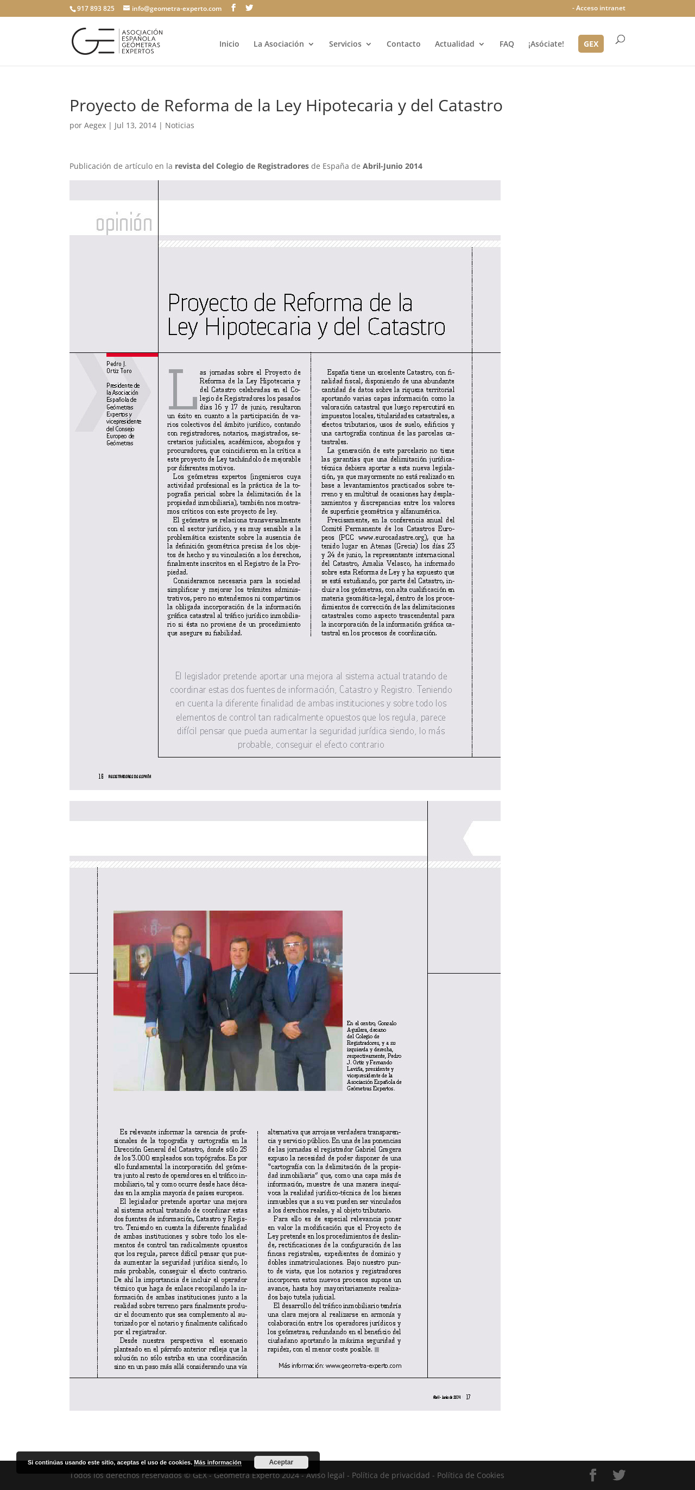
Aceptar (281, 1462)
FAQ (507, 44)
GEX (591, 44)
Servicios (345, 44)
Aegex (95, 125)
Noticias (179, 125)
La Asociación (279, 44)
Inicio (229, 44)
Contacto (404, 44)
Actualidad (455, 44)
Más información (217, 1462)
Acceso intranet (601, 7)
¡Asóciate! (546, 44)
